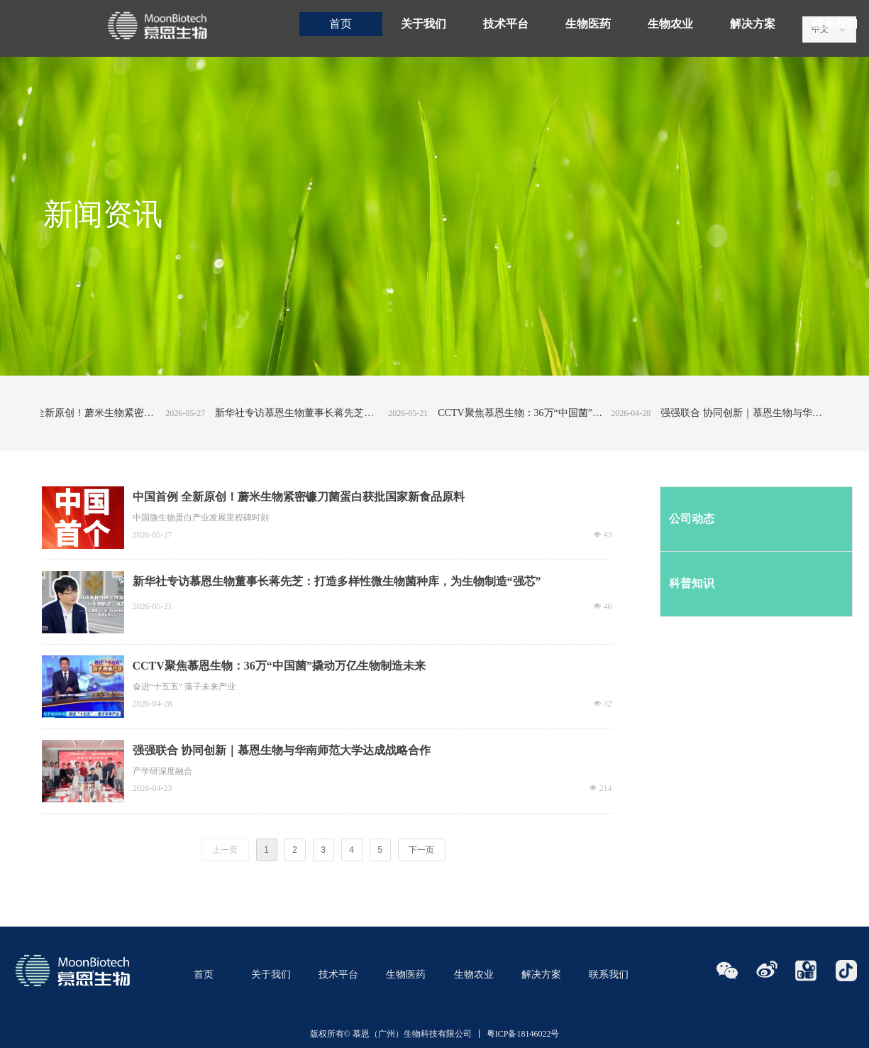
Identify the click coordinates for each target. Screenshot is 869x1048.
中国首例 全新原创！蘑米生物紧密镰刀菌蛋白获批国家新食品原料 (86, 413)
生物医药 (588, 24)
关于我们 (423, 24)
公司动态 (691, 519)
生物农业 (670, 24)
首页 (340, 24)
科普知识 (691, 583)
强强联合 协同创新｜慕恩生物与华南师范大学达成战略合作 (754, 413)
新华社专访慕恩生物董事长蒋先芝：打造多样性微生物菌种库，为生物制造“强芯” (309, 413)
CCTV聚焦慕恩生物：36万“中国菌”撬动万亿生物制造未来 (532, 413)
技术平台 (505, 24)
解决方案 (752, 24)
